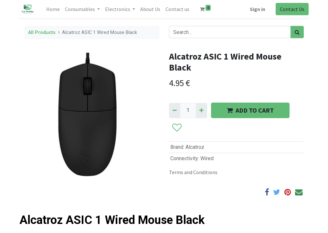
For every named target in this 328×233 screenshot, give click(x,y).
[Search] (297, 32)
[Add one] (201, 110)
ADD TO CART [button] (250, 110)
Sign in (257, 9)
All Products (42, 32)
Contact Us (292, 9)
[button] (177, 128)
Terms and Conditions (193, 172)
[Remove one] (174, 110)
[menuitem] (53, 9)
